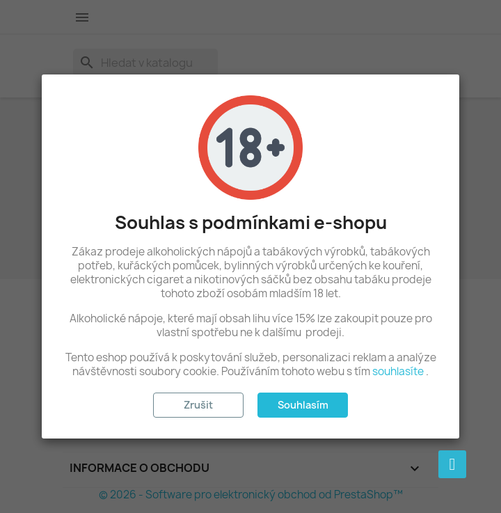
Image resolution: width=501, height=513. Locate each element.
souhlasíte (398, 371)
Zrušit (198, 404)
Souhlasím (303, 404)
